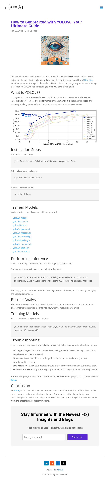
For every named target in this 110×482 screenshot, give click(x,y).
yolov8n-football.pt (22, 232)
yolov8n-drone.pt (21, 247)
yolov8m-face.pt (20, 221)
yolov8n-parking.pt (22, 240)
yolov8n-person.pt (21, 229)
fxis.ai (14, 380)
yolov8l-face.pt (20, 225)
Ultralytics (88, 80)
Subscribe (77, 437)
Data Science (31, 30)
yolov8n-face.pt (20, 217)
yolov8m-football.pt (22, 236)
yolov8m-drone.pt (21, 251)
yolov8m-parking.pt (22, 244)
